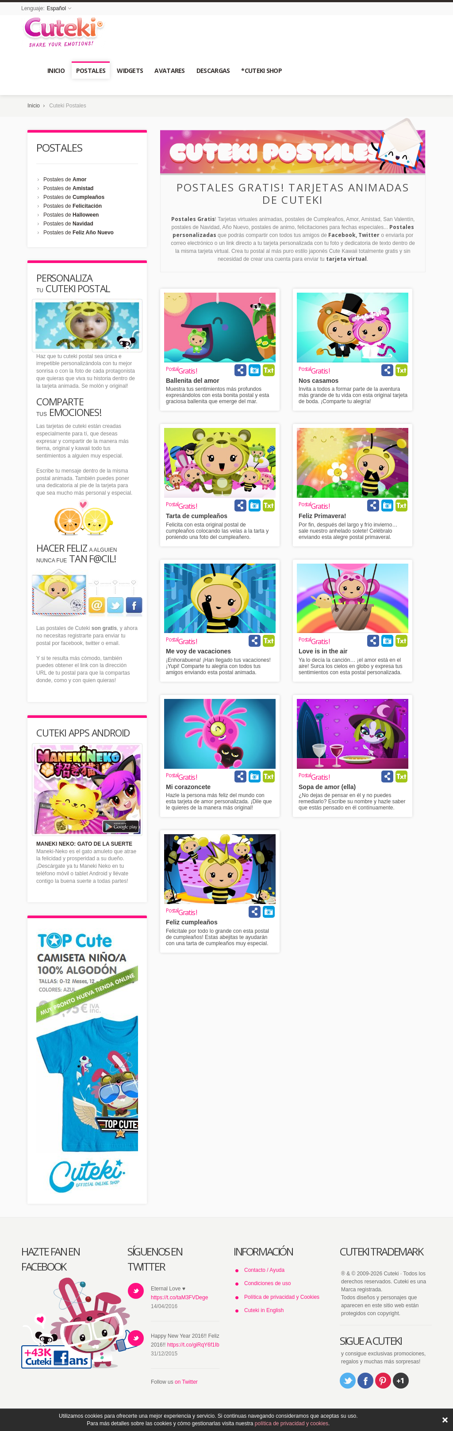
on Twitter (186, 1382)
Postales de (64, 179)
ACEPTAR (445, 1419)
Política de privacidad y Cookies (281, 1297)
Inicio (33, 106)
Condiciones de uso (267, 1283)
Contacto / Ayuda (264, 1270)
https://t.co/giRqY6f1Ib (193, 1345)
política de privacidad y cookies (291, 1423)
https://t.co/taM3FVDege (179, 1297)
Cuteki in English (264, 1310)
